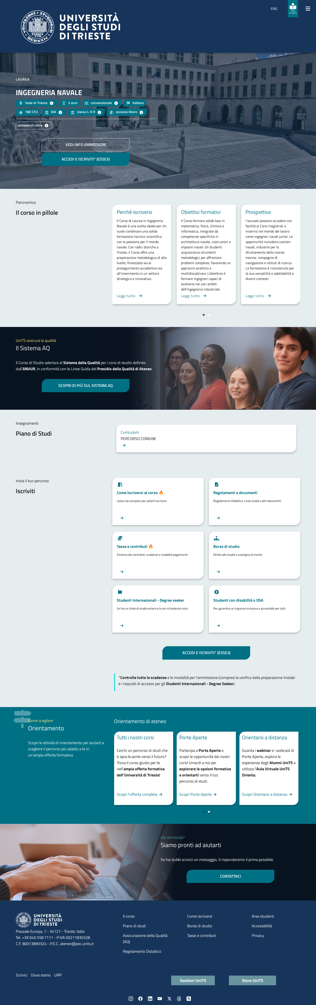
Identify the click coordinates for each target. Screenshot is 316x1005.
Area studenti (263, 916)
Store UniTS (252, 980)
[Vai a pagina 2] (209, 315)
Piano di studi (134, 926)
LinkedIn (150, 998)
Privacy (258, 935)
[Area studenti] (293, 8)
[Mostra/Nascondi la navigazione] (307, 8)
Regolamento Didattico (142, 951)
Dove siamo (41, 975)
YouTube (160, 998)
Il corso (129, 916)
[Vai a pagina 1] (204, 315)
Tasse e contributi (201, 935)
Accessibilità (262, 926)
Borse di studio (199, 926)
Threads (179, 998)
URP (58, 975)
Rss (189, 998)
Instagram (131, 998)
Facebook (140, 998)
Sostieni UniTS (193, 980)
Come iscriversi (199, 916)
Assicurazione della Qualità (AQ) (145, 939)
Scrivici (21, 975)
